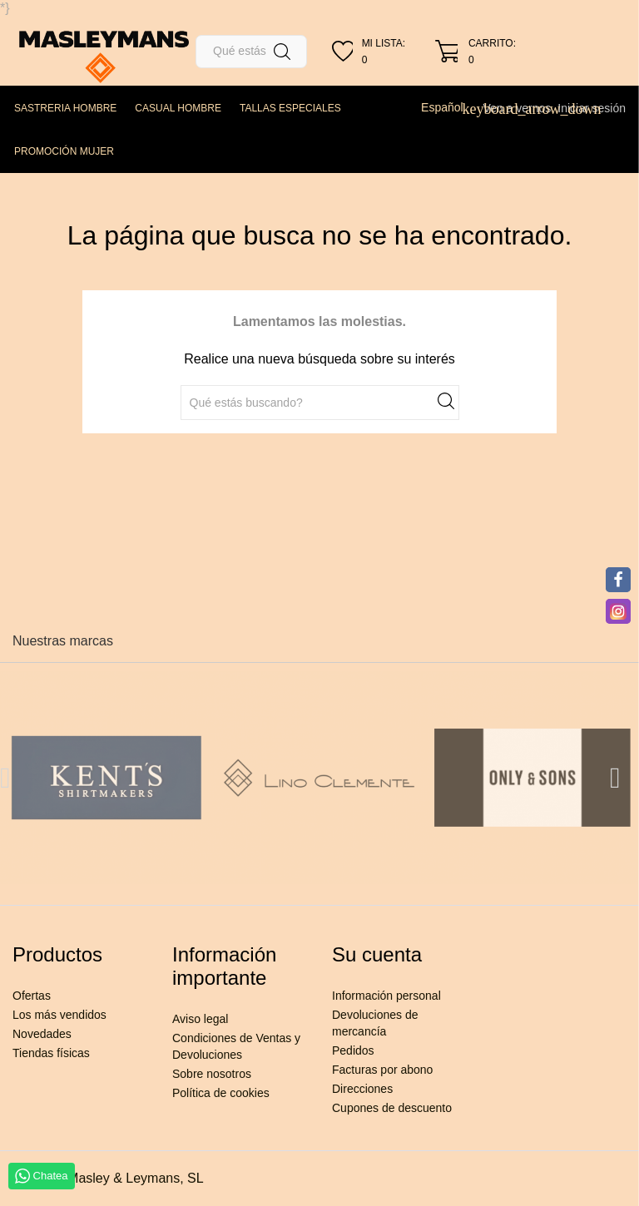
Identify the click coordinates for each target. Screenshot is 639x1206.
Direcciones (362, 1088)
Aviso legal (200, 1019)
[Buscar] (251, 51)
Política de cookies (221, 1093)
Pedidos (353, 1050)
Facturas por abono (382, 1069)
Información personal (386, 995)
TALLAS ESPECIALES (290, 108)
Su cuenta (377, 954)
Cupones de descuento (392, 1108)
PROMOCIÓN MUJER (64, 151)
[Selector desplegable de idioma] (448, 107)
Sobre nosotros (211, 1073)
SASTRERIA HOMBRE (65, 108)
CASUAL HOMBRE (178, 108)
